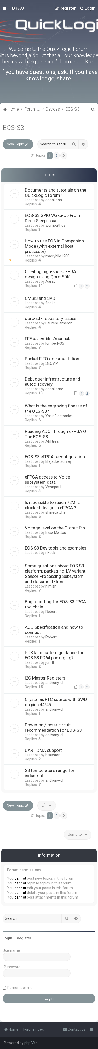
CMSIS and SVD (40, 298)
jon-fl (49, 662)
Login (7, 938)
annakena (53, 200)
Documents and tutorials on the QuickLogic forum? (55, 192)
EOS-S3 (13, 128)
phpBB (29, 1043)
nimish (50, 586)
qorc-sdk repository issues (50, 318)
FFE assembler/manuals (48, 338)
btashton (52, 755)
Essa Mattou (55, 532)
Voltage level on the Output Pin (55, 527)
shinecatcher (56, 512)
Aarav (50, 281)
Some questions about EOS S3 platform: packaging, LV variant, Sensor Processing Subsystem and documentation (55, 573)
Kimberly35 (54, 343)
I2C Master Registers (45, 678)
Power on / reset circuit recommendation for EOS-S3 (53, 727)
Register (24, 938)
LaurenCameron (58, 323)
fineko (50, 303)
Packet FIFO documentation (52, 358)
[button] (63, 155)
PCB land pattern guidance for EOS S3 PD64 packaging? (54, 655)
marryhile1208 (57, 256)
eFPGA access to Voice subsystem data (47, 479)
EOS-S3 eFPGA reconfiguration (55, 456)
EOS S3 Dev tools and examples (55, 548)
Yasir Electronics (59, 416)
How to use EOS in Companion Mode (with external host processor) (54, 246)
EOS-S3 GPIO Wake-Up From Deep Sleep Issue (52, 218)
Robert (51, 612)
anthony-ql (54, 683)
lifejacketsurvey (58, 461)
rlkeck (50, 553)
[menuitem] (17, 8)
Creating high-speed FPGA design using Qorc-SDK (50, 274)
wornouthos (55, 225)
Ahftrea (52, 441)
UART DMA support (43, 750)
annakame (54, 389)
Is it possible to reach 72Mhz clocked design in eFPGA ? (52, 505)
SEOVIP (51, 363)
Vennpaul (53, 487)
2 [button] (56, 155)
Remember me (19, 988)
